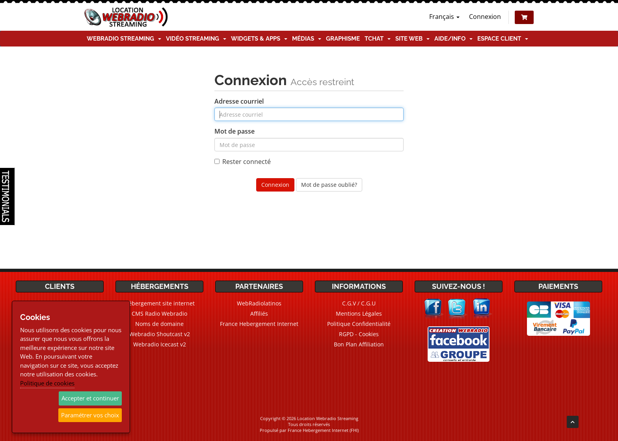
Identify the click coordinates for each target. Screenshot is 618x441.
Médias (306, 38)
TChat (378, 38)
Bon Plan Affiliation (359, 344)
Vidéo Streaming (196, 38)
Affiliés (259, 313)
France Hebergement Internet (259, 323)
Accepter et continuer (90, 398)
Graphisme (343, 38)
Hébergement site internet (160, 303)
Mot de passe (234, 131)
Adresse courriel (239, 101)
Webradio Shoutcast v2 (159, 334)
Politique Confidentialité (359, 323)
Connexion (485, 16)
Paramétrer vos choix (90, 415)
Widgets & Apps (259, 38)
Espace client (502, 38)
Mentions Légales (359, 313)
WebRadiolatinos (259, 303)
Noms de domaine (159, 323)
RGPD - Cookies (359, 334)
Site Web (412, 38)
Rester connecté (242, 161)
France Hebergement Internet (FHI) (323, 430)
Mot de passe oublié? (329, 184)
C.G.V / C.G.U (359, 303)
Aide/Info (453, 38)
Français (444, 16)
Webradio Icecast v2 (159, 344)
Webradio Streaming (124, 38)
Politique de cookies (47, 383)
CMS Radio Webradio (159, 313)
